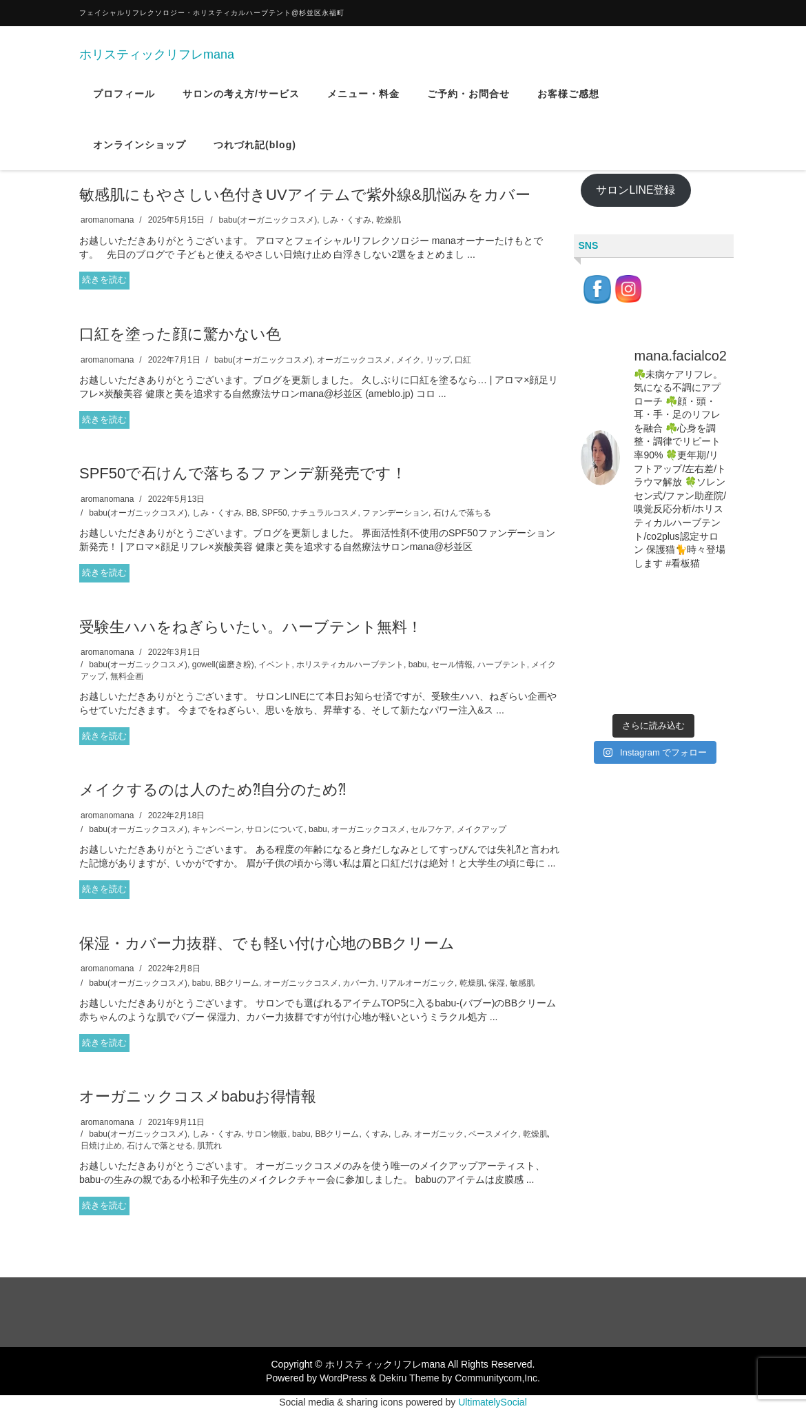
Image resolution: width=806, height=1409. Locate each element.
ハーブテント (502, 664)
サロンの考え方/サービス (241, 102)
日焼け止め (101, 1145)
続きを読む (104, 279)
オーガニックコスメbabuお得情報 (197, 1096)
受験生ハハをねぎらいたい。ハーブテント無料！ (250, 627)
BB (251, 513)
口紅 (463, 360)
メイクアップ (481, 829)
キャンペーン (217, 829)
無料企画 (126, 676)
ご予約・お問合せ (468, 102)
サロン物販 (266, 1134)
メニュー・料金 (363, 102)
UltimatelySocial (492, 1402)
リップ (438, 360)
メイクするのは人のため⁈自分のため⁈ (212, 789)
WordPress (343, 1377)
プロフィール (124, 102)
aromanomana (107, 220)
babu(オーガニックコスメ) (268, 220)
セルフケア (431, 829)
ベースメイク (493, 1134)
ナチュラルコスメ (324, 513)
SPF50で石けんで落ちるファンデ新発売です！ (242, 473)
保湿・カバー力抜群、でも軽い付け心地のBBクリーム (267, 943)
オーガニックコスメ (354, 360)
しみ (401, 1134)
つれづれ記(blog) (255, 153)
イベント (274, 664)
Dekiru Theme (409, 1377)
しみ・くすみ (346, 220)
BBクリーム (237, 983)
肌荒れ (209, 1145)
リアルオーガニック (417, 983)
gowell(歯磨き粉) (223, 664)
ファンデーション (395, 513)
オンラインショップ (139, 153)
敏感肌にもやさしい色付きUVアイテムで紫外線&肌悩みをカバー (304, 194)
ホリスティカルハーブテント (350, 664)
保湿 (496, 983)
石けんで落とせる (160, 1145)
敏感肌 (522, 983)
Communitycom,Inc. (497, 1377)
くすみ (376, 1134)
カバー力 (358, 983)
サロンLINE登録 (635, 190)
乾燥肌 (388, 220)
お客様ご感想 (568, 102)
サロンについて (275, 829)
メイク (408, 360)
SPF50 (274, 513)
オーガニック (439, 1134)
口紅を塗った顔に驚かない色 (180, 334)
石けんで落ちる (462, 513)
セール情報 (452, 664)
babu (418, 664)
